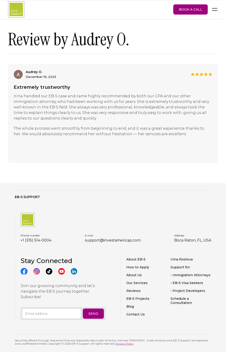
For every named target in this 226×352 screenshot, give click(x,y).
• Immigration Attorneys (190, 275)
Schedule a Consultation (181, 301)
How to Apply (137, 267)
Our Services (137, 283)
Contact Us (135, 314)
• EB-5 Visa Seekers (186, 283)
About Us (134, 275)
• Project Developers (187, 291)
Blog (130, 306)
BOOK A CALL (190, 9)
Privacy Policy (124, 343)
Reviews (133, 291)
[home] (16, 9)
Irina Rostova (181, 259)
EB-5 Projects (137, 299)
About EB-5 (136, 259)
